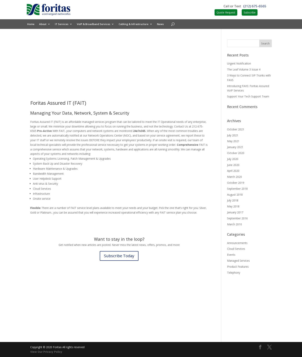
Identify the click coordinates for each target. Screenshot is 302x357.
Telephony (233, 272)
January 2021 (235, 147)
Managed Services (238, 260)
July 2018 (232, 200)
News (161, 24)
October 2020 (235, 153)
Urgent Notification (239, 63)
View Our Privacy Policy (46, 352)
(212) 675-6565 (254, 6)
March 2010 (234, 224)
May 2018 (233, 206)
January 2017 (235, 212)
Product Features (238, 266)
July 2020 (232, 159)
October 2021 (235, 129)
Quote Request (225, 12)
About (43, 24)
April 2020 (233, 171)
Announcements (237, 243)
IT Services (62, 24)
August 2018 (235, 194)
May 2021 (233, 141)
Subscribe (250, 12)
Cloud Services (236, 249)
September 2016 (237, 218)
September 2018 (237, 188)
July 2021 (232, 135)
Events (231, 254)
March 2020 (234, 176)
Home (31, 24)
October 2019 (235, 182)
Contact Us (119, 305)
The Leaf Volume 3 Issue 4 (243, 69)
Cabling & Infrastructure (134, 24)
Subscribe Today (119, 255)
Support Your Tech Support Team (248, 96)
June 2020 (233, 165)
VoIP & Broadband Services (94, 24)
